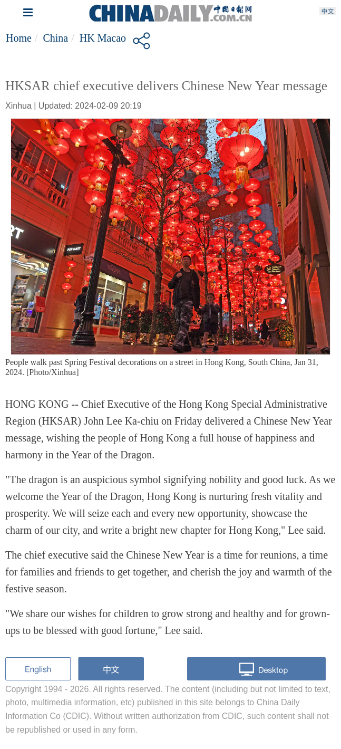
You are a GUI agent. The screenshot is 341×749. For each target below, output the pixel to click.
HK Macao (103, 38)
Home (19, 38)
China (55, 38)
